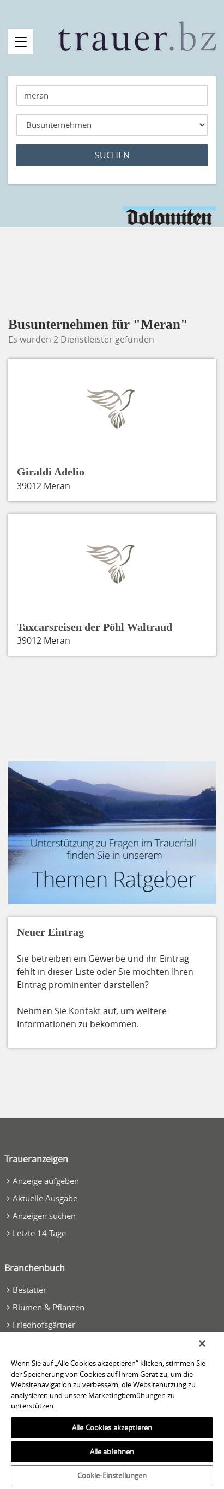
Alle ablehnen (112, 1451)
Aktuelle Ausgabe (45, 1198)
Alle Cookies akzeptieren (112, 1427)
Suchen (112, 155)
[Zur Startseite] (137, 36)
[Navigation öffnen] (20, 41)
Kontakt (85, 1011)
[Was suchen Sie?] (112, 125)
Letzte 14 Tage (39, 1233)
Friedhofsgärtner (44, 1324)
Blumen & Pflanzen (48, 1307)
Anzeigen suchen (44, 1215)
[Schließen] (202, 1343)
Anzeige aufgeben (46, 1180)
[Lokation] (112, 95)
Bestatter (29, 1289)
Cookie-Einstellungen (112, 1475)
